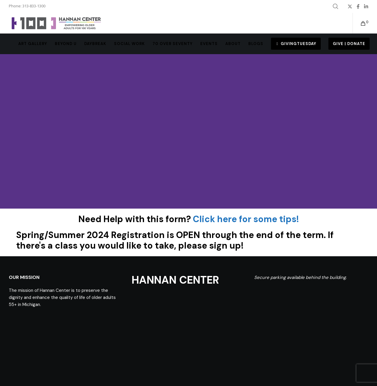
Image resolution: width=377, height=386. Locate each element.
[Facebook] (358, 6)
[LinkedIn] (366, 6)
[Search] (335, 6)
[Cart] (359, 23)
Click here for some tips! (246, 219)
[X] (350, 6)
